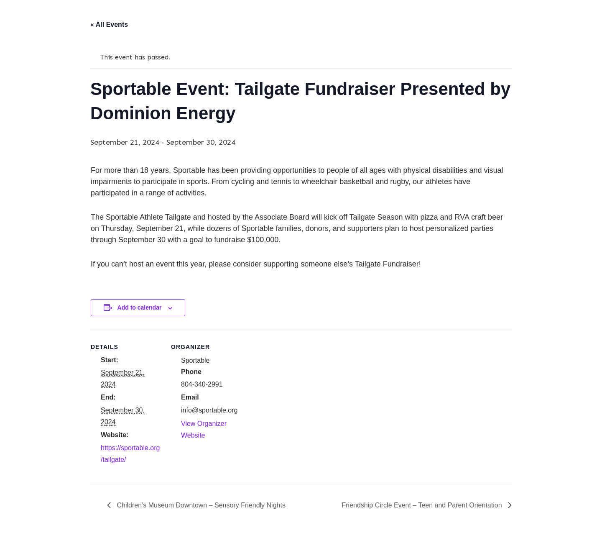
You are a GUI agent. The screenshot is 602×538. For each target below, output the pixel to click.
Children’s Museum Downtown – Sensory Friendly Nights (200, 505)
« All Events (109, 24)
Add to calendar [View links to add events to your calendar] (139, 307)
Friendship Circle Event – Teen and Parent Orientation (423, 505)
